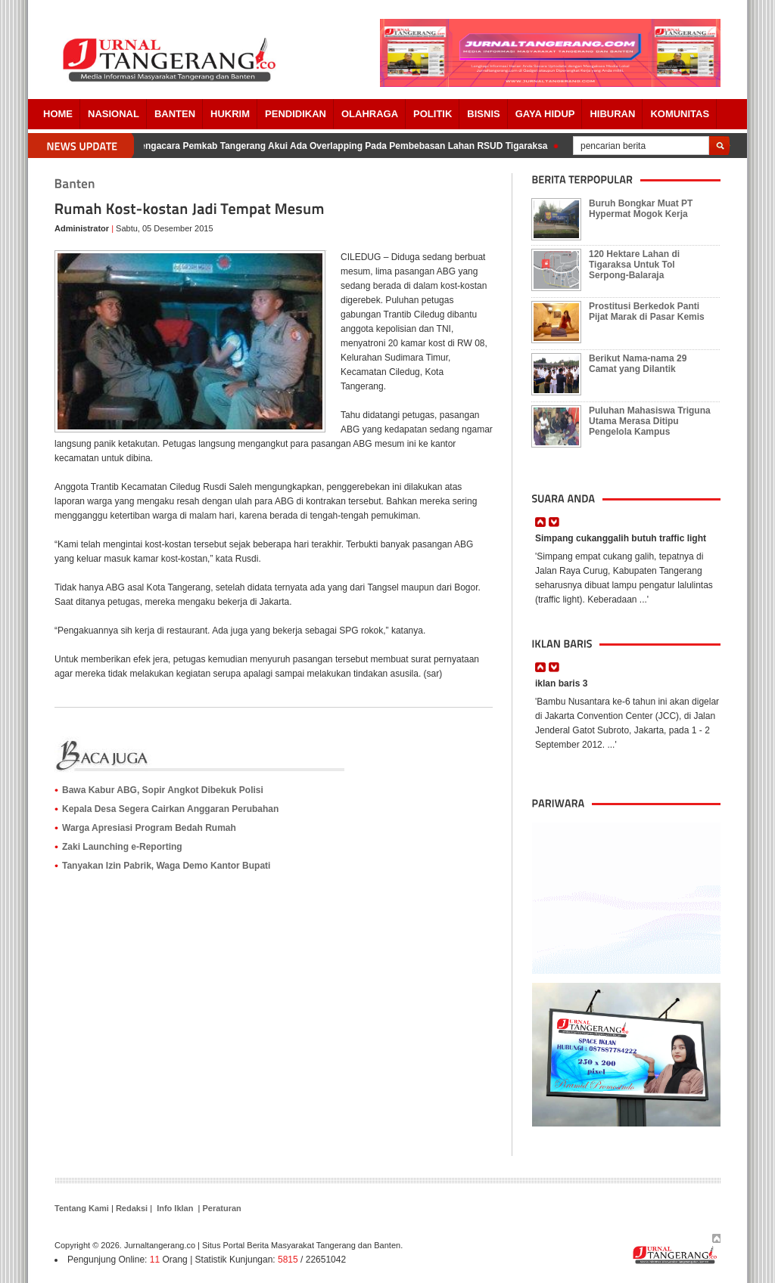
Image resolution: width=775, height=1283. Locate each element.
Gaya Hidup (545, 113)
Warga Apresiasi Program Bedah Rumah (149, 828)
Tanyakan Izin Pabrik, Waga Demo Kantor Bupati (166, 865)
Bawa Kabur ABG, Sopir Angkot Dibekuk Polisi (162, 790)
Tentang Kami (81, 1208)
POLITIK (432, 113)
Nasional (113, 113)
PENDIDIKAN (295, 113)
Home (58, 113)
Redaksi (132, 1208)
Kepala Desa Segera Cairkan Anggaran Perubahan (170, 809)
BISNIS (483, 113)
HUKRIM (230, 113)
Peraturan (221, 1208)
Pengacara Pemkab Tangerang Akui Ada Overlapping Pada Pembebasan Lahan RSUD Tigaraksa (342, 146)
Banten (174, 113)
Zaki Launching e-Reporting (122, 846)
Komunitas (679, 113)
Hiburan (612, 113)
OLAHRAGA (369, 113)
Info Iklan (175, 1208)
